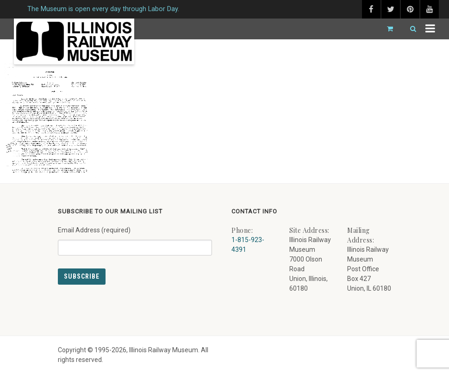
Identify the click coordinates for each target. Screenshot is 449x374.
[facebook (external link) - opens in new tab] (371, 9)
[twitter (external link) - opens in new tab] (390, 9)
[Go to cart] (386, 29)
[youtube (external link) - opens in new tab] (429, 9)
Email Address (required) (135, 237)
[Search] (409, 29)
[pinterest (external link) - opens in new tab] (410, 9)
